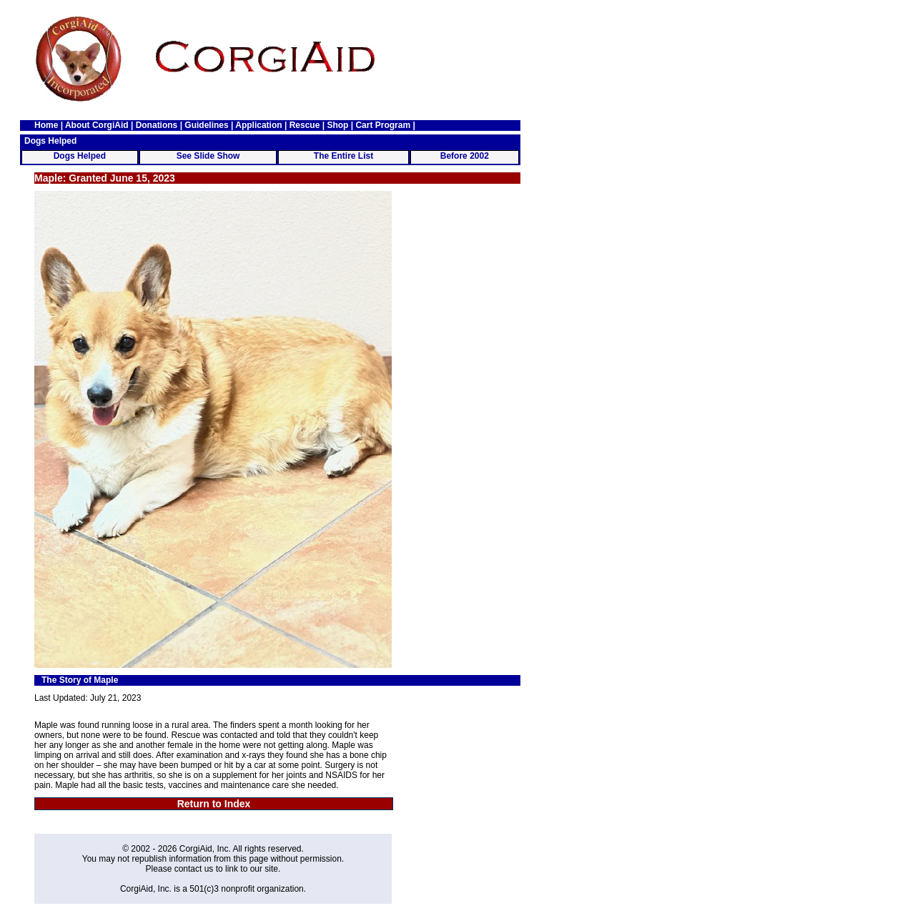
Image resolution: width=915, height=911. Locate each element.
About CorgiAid (97, 125)
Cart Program (382, 125)
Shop (337, 125)
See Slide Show (208, 156)
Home (46, 125)
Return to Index (214, 803)
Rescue (305, 125)
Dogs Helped (80, 156)
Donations (157, 125)
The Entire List (343, 156)
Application (258, 125)
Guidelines (206, 125)
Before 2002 (464, 156)
